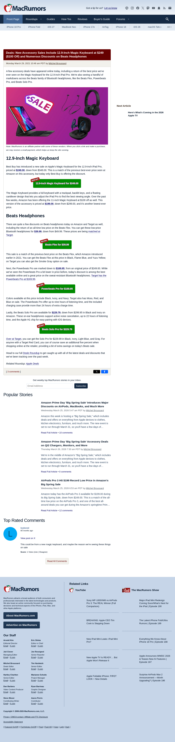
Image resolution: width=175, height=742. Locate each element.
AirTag (105, 27)
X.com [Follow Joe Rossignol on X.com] (40, 656)
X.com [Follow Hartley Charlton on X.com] (12, 680)
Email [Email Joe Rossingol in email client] (33, 656)
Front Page (13, 19)
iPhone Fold (34, 27)
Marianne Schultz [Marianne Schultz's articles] (39, 674)
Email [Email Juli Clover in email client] (5, 656)
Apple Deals (32, 363)
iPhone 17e (89, 27)
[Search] (168, 19)
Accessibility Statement (13, 722)
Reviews (82, 19)
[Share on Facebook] (104, 371)
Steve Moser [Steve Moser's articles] (9, 697)
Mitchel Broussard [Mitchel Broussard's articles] (11, 662)
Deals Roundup (31, 353)
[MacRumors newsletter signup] (170, 8)
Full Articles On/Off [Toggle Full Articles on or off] (28, 727)
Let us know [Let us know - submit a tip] (110, 8)
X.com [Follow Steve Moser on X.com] (12, 703)
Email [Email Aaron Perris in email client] (33, 703)
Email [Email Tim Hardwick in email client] (33, 668)
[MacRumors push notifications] (159, 8)
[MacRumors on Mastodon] (148, 8)
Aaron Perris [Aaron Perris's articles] (37, 697)
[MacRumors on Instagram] (132, 8)
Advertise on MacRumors (21, 624)
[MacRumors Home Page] (24, 8)
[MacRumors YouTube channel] (153, 8)
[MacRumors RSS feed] (164, 8)
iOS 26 (136, 27)
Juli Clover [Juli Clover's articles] (8, 651)
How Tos (66, 19)
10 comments (65, 436)
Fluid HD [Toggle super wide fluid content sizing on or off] (48, 727)
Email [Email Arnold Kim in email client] (5, 645)
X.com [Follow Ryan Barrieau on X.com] (40, 691)
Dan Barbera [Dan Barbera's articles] (9, 686)
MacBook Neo (69, 27)
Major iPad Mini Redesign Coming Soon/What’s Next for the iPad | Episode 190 (154, 602)
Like (36, 554)
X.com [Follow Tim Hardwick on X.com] (40, 668)
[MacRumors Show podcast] (127, 8)
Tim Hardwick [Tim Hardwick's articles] (37, 662)
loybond (25, 529)
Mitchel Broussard (57, 63)
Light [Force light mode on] (62, 727)
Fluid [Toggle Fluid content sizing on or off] (41, 727)
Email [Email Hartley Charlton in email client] (5, 680)
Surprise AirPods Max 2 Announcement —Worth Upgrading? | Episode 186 (152, 676)
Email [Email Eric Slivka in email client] (33, 645)
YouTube (80, 589)
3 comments (13, 371)
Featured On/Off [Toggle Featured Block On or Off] (11, 727)
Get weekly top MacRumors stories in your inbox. (57, 380)
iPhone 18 (121, 27)
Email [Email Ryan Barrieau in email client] (33, 691)
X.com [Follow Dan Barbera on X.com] (12, 691)
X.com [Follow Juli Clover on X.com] (12, 656)
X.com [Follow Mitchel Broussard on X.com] (12, 668)
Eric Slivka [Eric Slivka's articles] (36, 639)
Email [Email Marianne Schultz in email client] (33, 680)
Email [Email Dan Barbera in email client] (5, 691)
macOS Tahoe (155, 27)
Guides (51, 19)
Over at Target (13, 338)
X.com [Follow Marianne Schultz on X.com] (40, 680)
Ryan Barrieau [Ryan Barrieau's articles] (37, 686)
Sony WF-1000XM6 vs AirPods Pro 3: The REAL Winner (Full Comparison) (101, 602)
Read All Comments (57, 563)
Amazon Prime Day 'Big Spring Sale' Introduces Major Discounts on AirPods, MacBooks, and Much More (74, 406)
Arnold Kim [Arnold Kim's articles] (8, 639)
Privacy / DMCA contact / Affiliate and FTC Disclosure (25, 717)
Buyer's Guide (102, 19)
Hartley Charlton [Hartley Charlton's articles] (10, 674)
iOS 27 (51, 27)
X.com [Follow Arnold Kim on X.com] (12, 645)
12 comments (65, 512)
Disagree (43, 554)
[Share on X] (96, 371)
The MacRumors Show (145, 589)
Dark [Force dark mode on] (67, 727)
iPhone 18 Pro (14, 27)
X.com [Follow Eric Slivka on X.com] (40, 645)
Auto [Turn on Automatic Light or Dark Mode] (56, 727)
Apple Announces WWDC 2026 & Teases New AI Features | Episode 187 (154, 658)
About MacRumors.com (20, 614)
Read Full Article (49, 436)
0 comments (65, 473)
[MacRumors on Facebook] (137, 8)
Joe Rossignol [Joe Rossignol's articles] (37, 651)
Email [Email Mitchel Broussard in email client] (5, 668)
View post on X (28, 540)
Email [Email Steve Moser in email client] (5, 703)
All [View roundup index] (169, 27)
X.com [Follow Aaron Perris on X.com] (40, 703)
